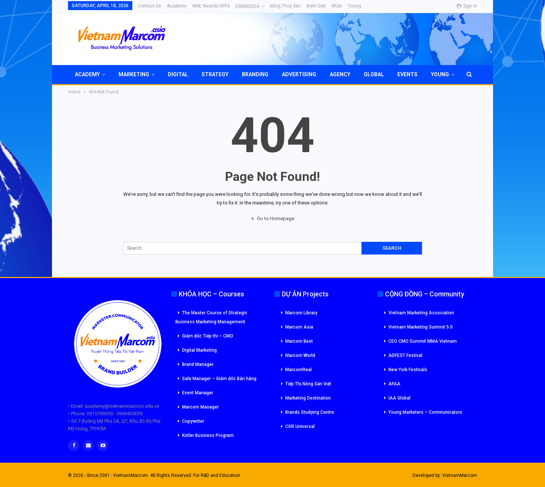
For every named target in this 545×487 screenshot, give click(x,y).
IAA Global (399, 398)
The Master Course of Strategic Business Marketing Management (211, 317)
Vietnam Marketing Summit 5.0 (420, 327)
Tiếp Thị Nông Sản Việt (308, 383)
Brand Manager (197, 364)
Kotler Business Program (208, 435)
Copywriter (193, 421)
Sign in (467, 6)
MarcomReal (298, 369)
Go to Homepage (272, 218)
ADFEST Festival (405, 355)
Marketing (133, 74)
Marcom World (300, 355)
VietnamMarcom (459, 475)
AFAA (394, 383)
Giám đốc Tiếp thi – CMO (207, 336)
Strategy (214, 74)
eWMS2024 (247, 6)
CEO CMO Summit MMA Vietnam (422, 341)
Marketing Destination (308, 398)
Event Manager (197, 392)
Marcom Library (301, 312)
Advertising (299, 74)
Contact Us (149, 6)
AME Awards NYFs (211, 6)
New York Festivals (407, 369)
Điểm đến (316, 6)
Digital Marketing (199, 350)
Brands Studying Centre (309, 412)
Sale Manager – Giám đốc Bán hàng (219, 378)
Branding (255, 74)
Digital (178, 74)
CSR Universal (300, 426)
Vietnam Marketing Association (421, 312)
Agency (340, 74)
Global (374, 74)
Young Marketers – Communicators (425, 412)
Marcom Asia (299, 327)
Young (354, 6)
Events (407, 74)
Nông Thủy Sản (285, 6)
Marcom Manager (200, 407)
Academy (177, 6)
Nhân (337, 6)
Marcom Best (299, 341)
